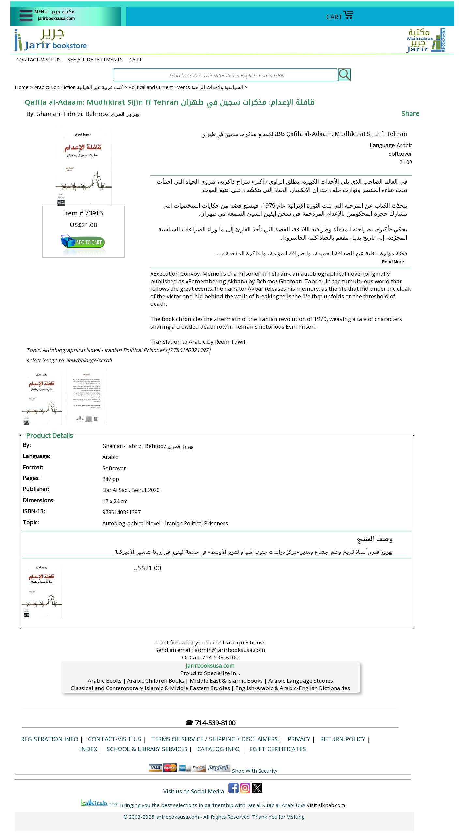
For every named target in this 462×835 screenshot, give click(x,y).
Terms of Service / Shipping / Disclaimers (214, 739)
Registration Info (49, 739)
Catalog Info (218, 749)
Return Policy (342, 739)
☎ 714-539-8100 (210, 723)
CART (340, 16)
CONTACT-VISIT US (38, 59)
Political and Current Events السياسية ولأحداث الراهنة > (187, 87)
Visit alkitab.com (326, 805)
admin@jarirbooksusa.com (230, 650)
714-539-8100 (220, 657)
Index (88, 749)
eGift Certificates (277, 749)
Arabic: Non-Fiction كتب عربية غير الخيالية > (81, 87)
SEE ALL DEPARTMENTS (95, 59)
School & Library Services (147, 749)
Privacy (299, 739)
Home (22, 87)
